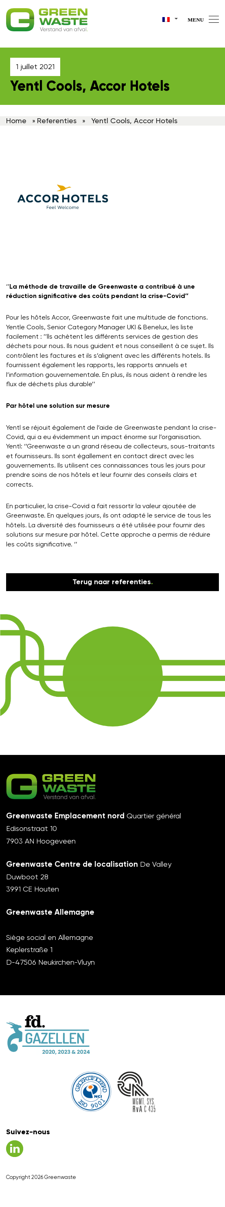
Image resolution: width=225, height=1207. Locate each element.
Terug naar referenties (112, 581)
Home (16, 120)
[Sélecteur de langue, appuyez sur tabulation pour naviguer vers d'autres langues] (170, 18)
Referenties (56, 120)
